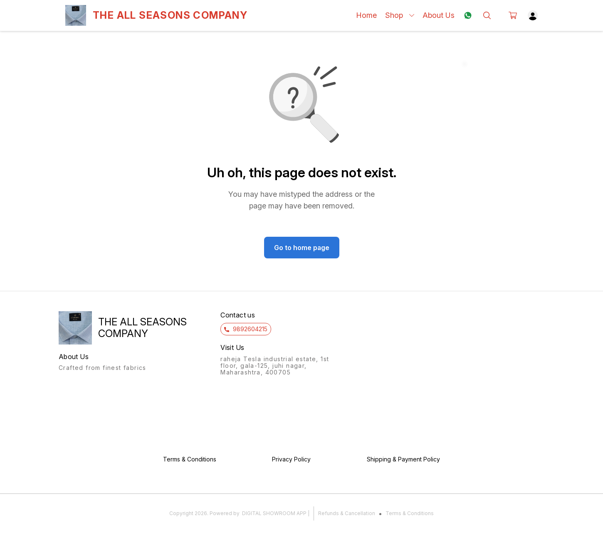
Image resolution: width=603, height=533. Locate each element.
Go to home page (301, 247)
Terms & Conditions (410, 513)
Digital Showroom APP (274, 513)
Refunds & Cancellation (346, 513)
